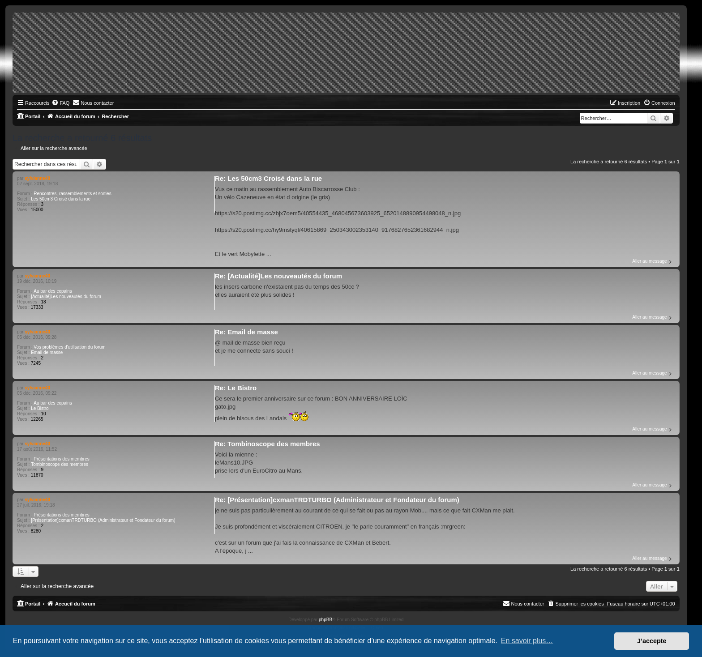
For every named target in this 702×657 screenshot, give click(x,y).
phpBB (325, 619)
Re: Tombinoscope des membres (267, 444)
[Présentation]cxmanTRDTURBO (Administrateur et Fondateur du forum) (103, 520)
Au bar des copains (53, 291)
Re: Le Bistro (236, 388)
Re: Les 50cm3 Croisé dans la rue (268, 178)
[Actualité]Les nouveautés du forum (66, 296)
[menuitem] (60, 103)
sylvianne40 (37, 178)
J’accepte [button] (652, 640)
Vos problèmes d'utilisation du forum (69, 347)
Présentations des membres (62, 458)
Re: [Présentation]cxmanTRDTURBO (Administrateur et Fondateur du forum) (337, 499)
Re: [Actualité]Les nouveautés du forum (278, 276)
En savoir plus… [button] (527, 640)
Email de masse (47, 352)
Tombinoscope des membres (59, 464)
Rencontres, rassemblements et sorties (72, 193)
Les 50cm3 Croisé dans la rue (60, 198)
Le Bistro (39, 408)
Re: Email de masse (246, 332)
